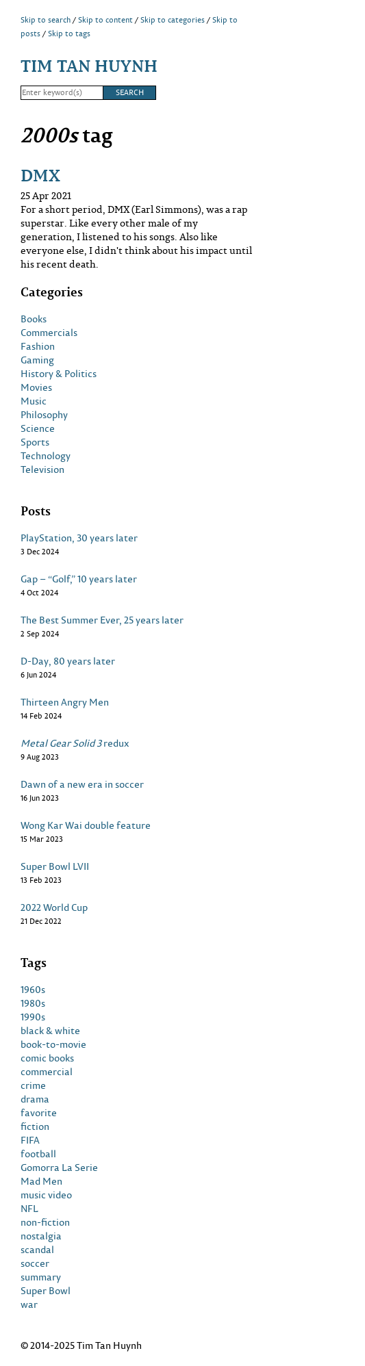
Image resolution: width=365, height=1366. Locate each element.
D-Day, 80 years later (68, 661)
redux (75, 743)
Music (34, 401)
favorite (39, 1113)
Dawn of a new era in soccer (82, 784)
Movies (36, 387)
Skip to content (105, 19)
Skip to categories (172, 19)
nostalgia (41, 1236)
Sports (35, 442)
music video (46, 1195)
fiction (35, 1126)
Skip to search (46, 19)
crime (33, 1085)
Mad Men (41, 1181)
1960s (33, 989)
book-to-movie (53, 1044)
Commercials (49, 332)
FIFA (30, 1140)
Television (42, 469)
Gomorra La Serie (59, 1167)
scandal (37, 1250)
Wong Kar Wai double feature (86, 825)
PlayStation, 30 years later (79, 538)
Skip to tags (69, 33)
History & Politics (59, 374)
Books (34, 319)
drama (35, 1099)
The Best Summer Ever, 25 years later (102, 620)
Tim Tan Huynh (89, 65)
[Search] (62, 93)
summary (41, 1277)
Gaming (37, 360)
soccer (35, 1263)
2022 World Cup (54, 907)
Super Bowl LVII (55, 866)
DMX (40, 175)
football (38, 1154)
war (29, 1304)
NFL (29, 1208)
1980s (33, 1003)
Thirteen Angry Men (65, 702)
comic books (47, 1058)
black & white (50, 1031)
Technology (46, 456)
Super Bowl (46, 1291)
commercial (47, 1072)
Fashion (38, 346)
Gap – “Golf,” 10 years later (79, 579)
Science (38, 428)
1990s (33, 1017)
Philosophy (44, 415)
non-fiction (45, 1222)
